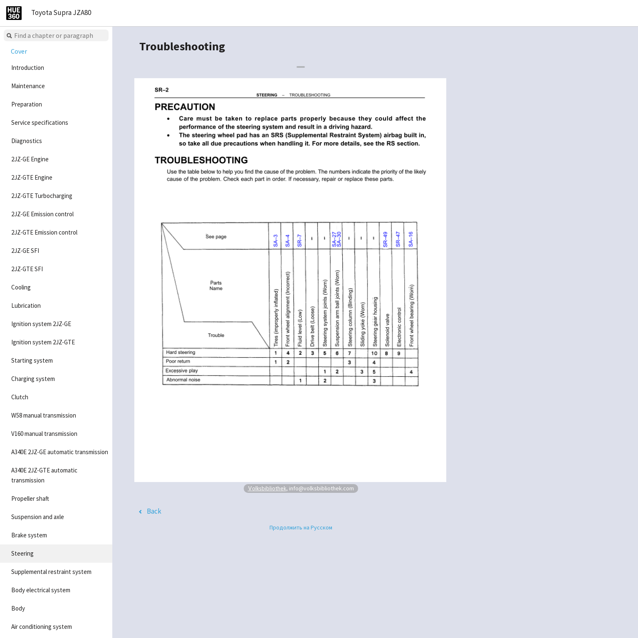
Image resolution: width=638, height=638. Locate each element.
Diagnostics (26, 141)
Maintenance (28, 86)
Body (18, 608)
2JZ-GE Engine (30, 159)
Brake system (29, 535)
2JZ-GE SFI (25, 251)
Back (154, 511)
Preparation (26, 104)
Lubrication (26, 305)
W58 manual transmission (43, 415)
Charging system (33, 379)
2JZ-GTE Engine (31, 177)
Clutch (19, 397)
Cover (19, 51)
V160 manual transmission (44, 434)
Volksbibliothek (267, 488)
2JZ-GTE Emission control (44, 232)
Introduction (27, 68)
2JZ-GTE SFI (27, 269)
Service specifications (39, 122)
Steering (22, 553)
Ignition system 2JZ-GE (41, 324)
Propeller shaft (30, 498)
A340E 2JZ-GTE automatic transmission (44, 475)
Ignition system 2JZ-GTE (43, 342)
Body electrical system (40, 590)
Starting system (32, 360)
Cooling (21, 287)
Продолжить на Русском (301, 527)
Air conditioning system (41, 627)
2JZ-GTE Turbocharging (41, 196)
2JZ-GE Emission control (42, 214)
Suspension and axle (37, 517)
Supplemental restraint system (51, 572)
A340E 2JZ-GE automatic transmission (59, 452)
